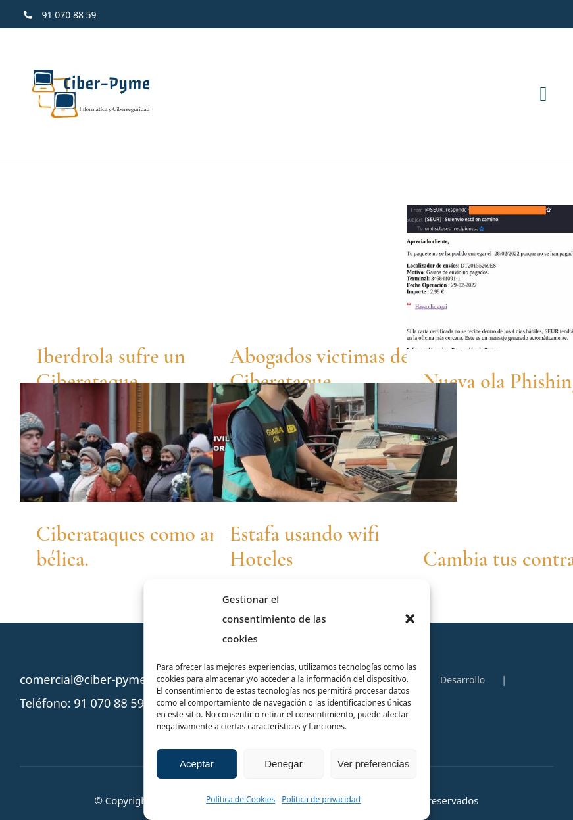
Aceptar (197, 763)
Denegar (283, 763)
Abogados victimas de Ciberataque (320, 368)
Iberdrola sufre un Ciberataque (111, 368)
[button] (409, 618)
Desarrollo (462, 679)
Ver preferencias (373, 763)
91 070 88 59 (109, 703)
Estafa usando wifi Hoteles (305, 546)
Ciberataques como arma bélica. (139, 546)
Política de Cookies (240, 799)
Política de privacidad (321, 799)
